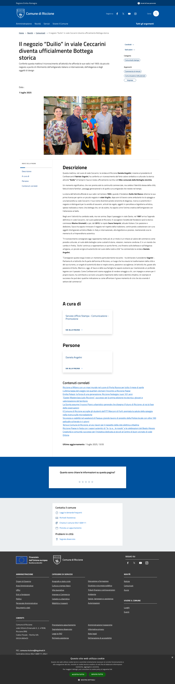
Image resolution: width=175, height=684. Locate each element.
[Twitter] (122, 13)
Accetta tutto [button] (78, 674)
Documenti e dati (23, 607)
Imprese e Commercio (61, 594)
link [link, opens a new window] (111, 669)
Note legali (92, 633)
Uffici (18, 590)
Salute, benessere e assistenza (100, 598)
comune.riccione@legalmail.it (32, 650)
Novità (30, 33)
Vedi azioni (130, 49)
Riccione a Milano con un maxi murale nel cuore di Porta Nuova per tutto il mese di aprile (103, 387)
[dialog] (87, 669)
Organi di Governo (23, 581)
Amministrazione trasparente (100, 624)
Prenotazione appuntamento (64, 624)
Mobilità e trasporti (60, 603)
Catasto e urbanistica (61, 598)
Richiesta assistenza (60, 638)
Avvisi (126, 590)
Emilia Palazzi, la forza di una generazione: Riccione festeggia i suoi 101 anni (98, 394)
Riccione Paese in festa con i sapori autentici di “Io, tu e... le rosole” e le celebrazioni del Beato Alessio (109, 428)
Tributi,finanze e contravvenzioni (101, 589)
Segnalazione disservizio (62, 629)
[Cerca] (156, 13)
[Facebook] (116, 13)
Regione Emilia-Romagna (26, 3)
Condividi (130, 44)
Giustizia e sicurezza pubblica (100, 585)
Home (21, 33)
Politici (19, 598)
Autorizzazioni (94, 603)
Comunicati (40, 33)
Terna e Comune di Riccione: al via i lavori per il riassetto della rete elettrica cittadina (101, 425)
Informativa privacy (96, 629)
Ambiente (92, 594)
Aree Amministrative (24, 585)
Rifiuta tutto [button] (97, 674)
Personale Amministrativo (27, 603)
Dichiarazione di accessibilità (100, 638)
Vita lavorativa (58, 590)
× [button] (172, 657)
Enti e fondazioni (23, 594)
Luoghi (127, 607)
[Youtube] (128, 13)
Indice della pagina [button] (29, 163)
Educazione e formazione (98, 581)
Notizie (127, 581)
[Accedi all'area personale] (146, 3)
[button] (87, 680)
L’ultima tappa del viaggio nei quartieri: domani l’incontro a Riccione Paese (96, 390)
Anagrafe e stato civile (61, 581)
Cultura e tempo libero (61, 585)
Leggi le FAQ (57, 633)
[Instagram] (134, 13)
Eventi (126, 612)
